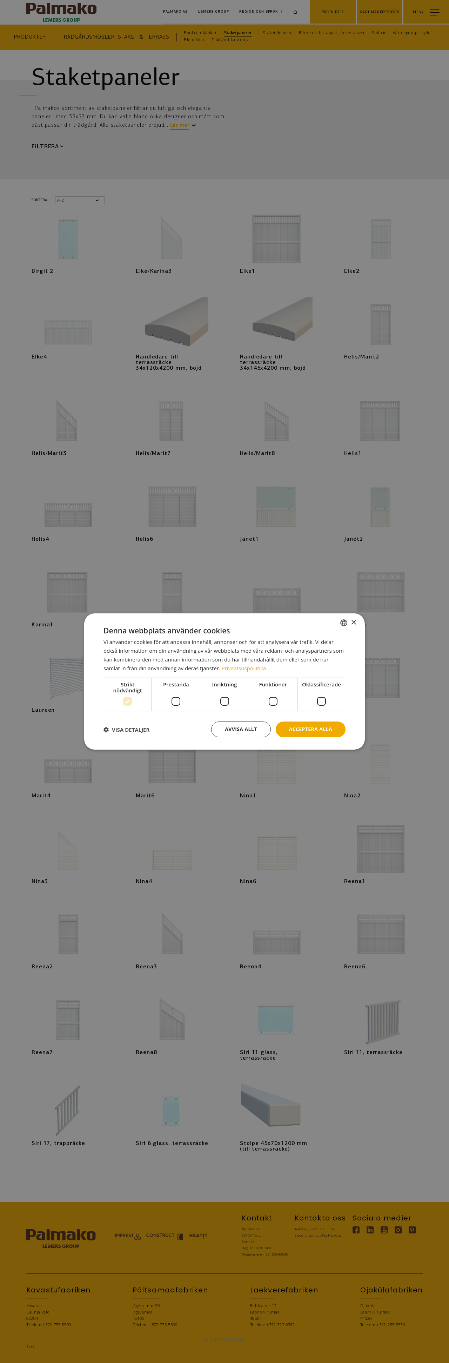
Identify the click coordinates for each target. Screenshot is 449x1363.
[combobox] (343, 622)
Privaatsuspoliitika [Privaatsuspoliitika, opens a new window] (244, 668)
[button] (126, 729)
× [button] (353, 622)
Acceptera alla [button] (310, 729)
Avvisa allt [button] (241, 729)
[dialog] (224, 681)
